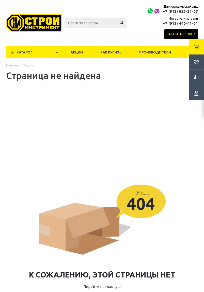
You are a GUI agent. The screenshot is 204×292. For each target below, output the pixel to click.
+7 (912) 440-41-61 (180, 23)
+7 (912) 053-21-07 (180, 11)
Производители (155, 52)
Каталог (25, 52)
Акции (77, 52)
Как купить (111, 52)
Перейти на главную (102, 286)
